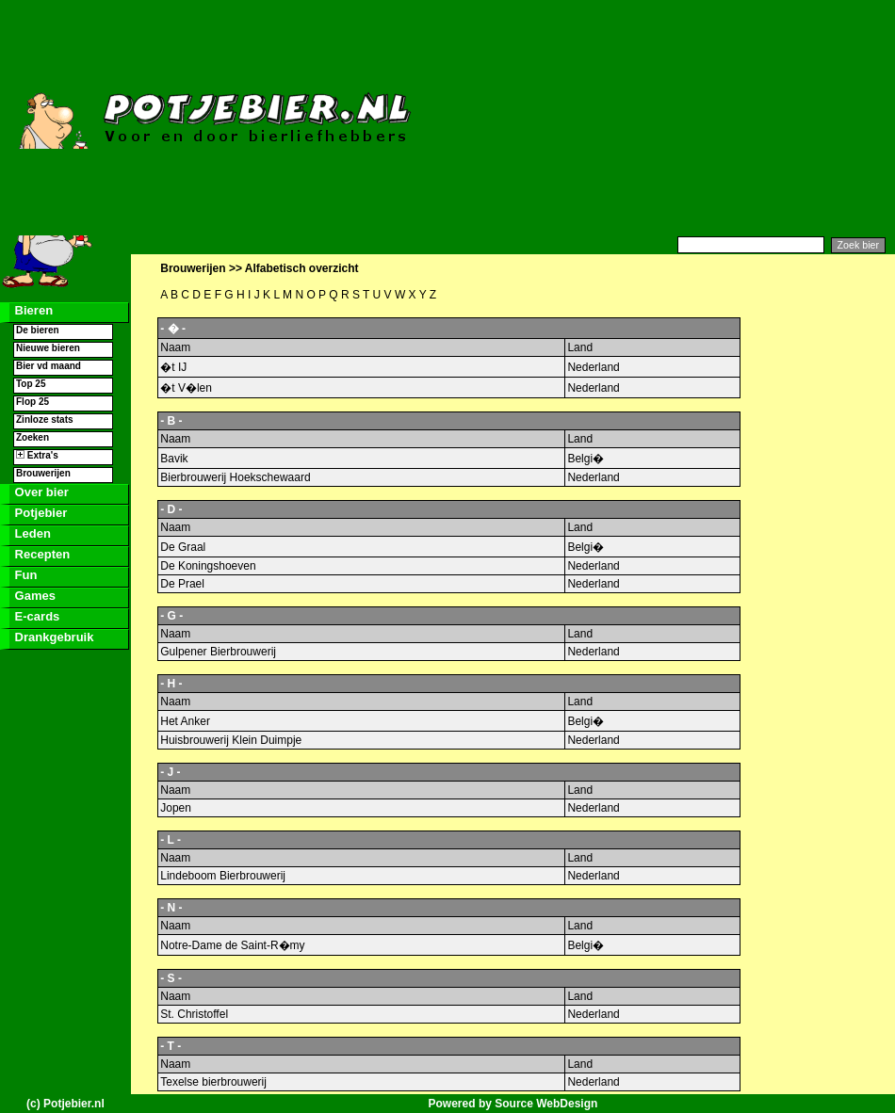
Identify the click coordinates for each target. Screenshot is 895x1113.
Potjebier (39, 513)
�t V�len (186, 388)
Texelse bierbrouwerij (213, 1082)
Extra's (37, 455)
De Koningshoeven (207, 566)
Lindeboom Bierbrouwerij (222, 875)
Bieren (32, 310)
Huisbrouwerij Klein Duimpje (230, 740)
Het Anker (185, 721)
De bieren (37, 330)
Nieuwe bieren (48, 348)
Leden (31, 533)
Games (33, 596)
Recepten (40, 554)
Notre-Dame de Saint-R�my (232, 945)
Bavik (173, 458)
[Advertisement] (746, 117)
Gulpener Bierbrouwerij (218, 651)
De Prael (182, 583)
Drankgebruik (52, 637)
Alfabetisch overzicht (302, 268)
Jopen (175, 808)
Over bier (40, 492)
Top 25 (30, 384)
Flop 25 (32, 401)
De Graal (182, 547)
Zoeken (32, 437)
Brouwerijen (43, 473)
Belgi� (585, 458)
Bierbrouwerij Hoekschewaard (235, 477)
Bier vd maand (48, 366)
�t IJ (173, 367)
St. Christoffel (194, 1014)
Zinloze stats (44, 419)
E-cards (35, 616)
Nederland (593, 367)
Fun (24, 575)
